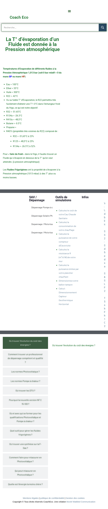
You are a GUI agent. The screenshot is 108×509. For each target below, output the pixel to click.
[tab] (25, 343)
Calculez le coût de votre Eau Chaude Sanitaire (68, 214)
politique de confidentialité (52, 498)
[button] (69, 11)
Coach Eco (19, 17)
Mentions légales (31, 498)
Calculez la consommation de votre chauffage (67, 226)
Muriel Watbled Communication (80, 501)
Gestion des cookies (75, 498)
